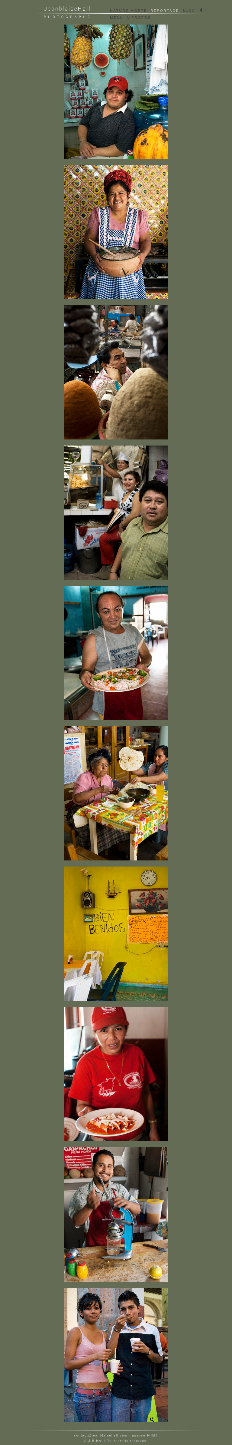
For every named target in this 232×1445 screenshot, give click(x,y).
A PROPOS (139, 17)
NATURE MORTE (128, 10)
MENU (116, 17)
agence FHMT (145, 1435)
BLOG (188, 10)
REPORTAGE (164, 10)
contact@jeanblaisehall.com (101, 1435)
